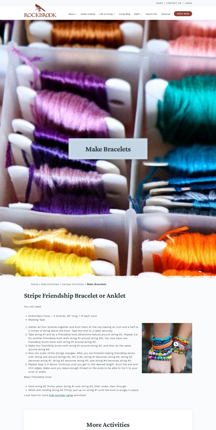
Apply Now (183, 14)
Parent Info (151, 14)
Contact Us (173, 3)
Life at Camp (107, 14)
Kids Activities (50, 284)
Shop (159, 3)
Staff (137, 14)
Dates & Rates (88, 14)
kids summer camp (61, 395)
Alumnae (165, 14)
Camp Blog (124, 14)
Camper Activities (73, 284)
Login (188, 3)
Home (34, 284)
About (73, 14)
